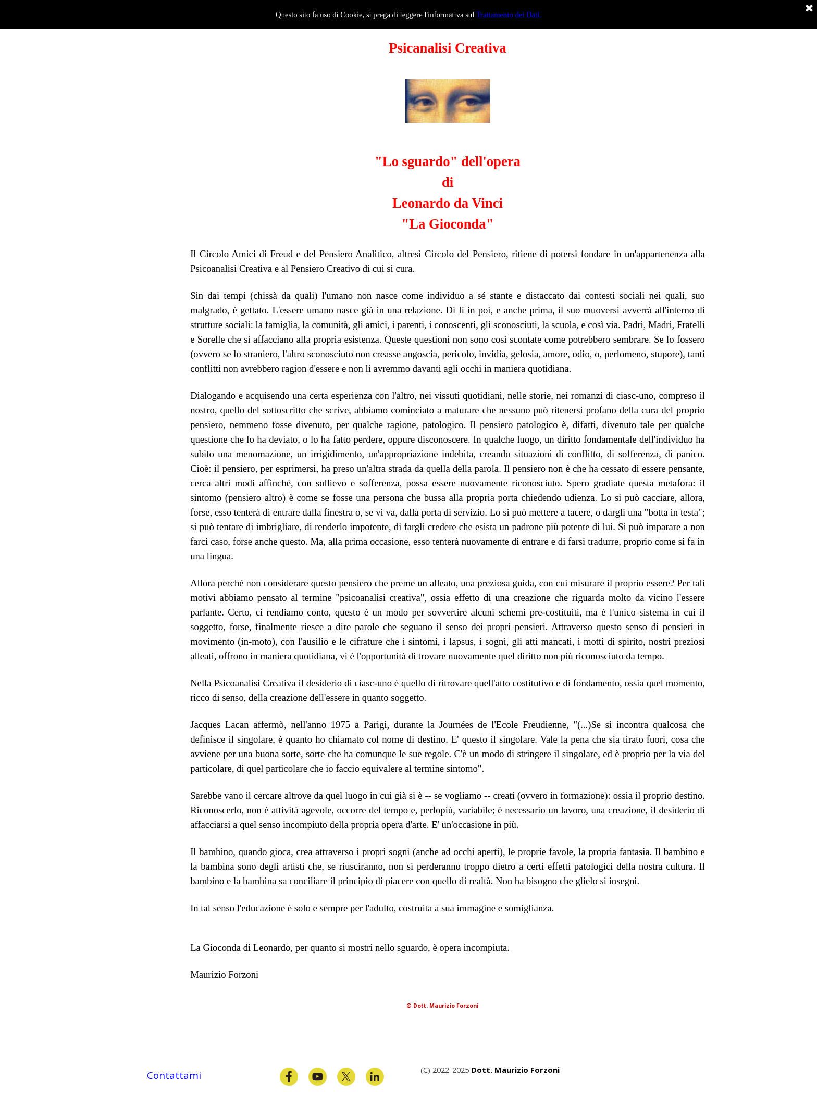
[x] (346, 1077)
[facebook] (289, 1077)
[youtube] (317, 1077)
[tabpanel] (447, 543)
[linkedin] (375, 1077)
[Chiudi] (809, 9)
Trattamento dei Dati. (508, 14)
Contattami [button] (174, 1075)
